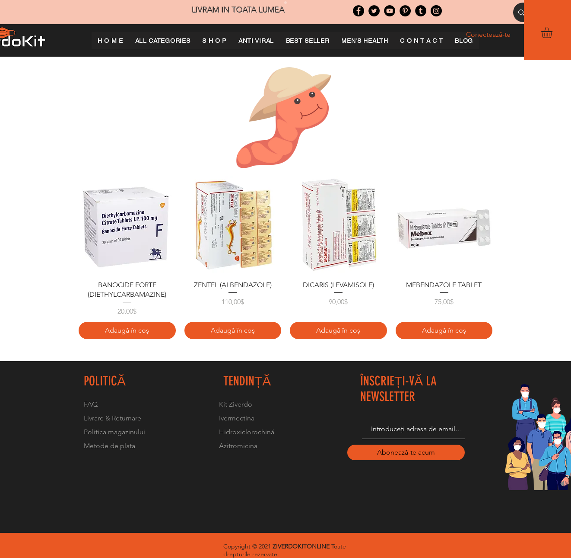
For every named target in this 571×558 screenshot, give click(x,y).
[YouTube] (389, 10)
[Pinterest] (405, 10)
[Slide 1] (285, 2)
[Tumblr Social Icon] (420, 10)
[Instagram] (436, 10)
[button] (553, 32)
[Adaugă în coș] (127, 330)
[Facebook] (358, 10)
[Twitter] (374, 10)
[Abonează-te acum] (406, 452)
